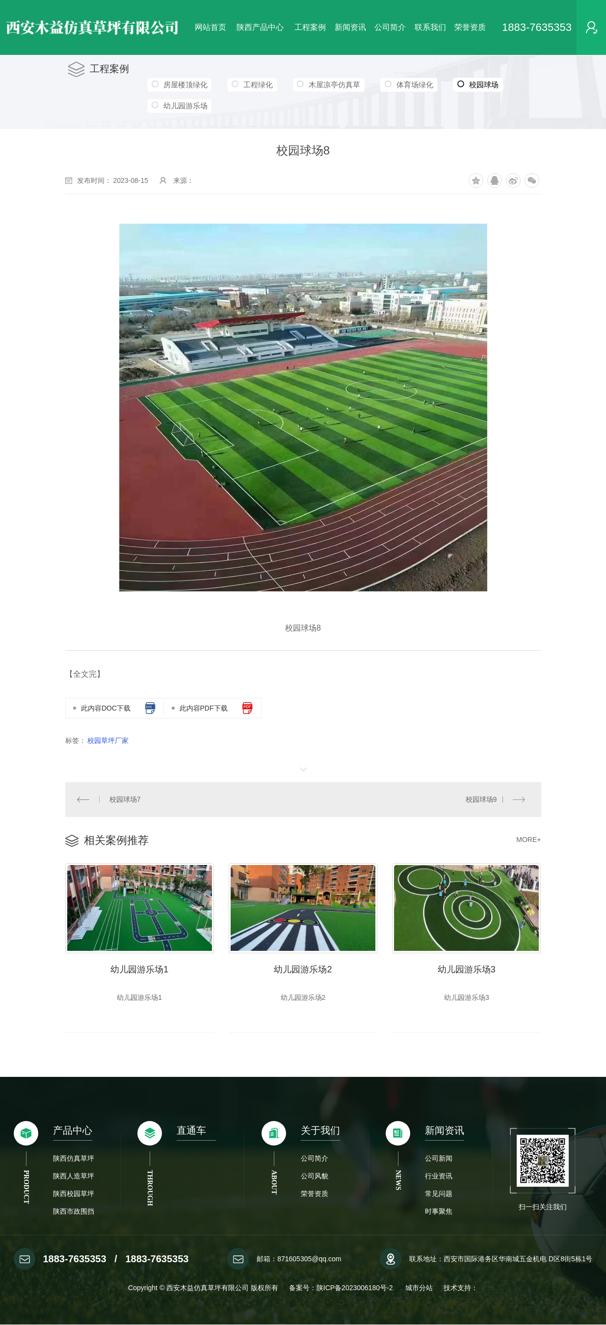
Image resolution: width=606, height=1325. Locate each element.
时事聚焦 (438, 1212)
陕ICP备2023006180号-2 (355, 1288)
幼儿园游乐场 (185, 106)
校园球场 (475, 85)
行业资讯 (438, 1176)
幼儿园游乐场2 (303, 970)
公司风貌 (314, 1176)
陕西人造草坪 (73, 1176)
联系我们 (430, 27)
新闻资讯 (350, 27)
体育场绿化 (412, 84)
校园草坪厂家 (108, 740)
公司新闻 (438, 1159)
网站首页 (210, 27)
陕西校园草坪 (73, 1194)
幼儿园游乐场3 (467, 970)
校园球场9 (481, 799)
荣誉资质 (470, 27)
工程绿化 (257, 84)
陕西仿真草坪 (73, 1159)
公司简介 (390, 27)
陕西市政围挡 (73, 1212)
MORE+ (528, 839)
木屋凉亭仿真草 (333, 84)
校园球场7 (125, 799)
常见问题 (438, 1194)
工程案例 (310, 27)
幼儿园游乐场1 (139, 970)
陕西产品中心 (260, 27)
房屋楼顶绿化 (185, 84)
